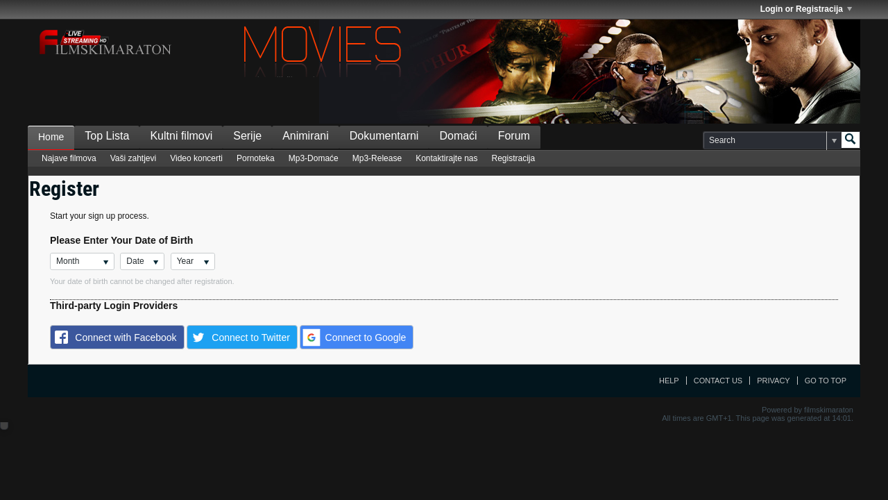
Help (669, 380)
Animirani (305, 136)
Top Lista (107, 136)
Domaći (458, 136)
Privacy (773, 380)
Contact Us (718, 380)
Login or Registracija (806, 9)
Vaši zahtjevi (133, 158)
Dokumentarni (384, 136)
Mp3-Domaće (314, 158)
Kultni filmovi (181, 136)
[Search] (772, 140)
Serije (247, 136)
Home (51, 136)
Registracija (514, 158)
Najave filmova (69, 158)
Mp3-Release (377, 158)
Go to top (825, 380)
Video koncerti (196, 158)
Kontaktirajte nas (446, 158)
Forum (514, 136)
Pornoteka (256, 158)
